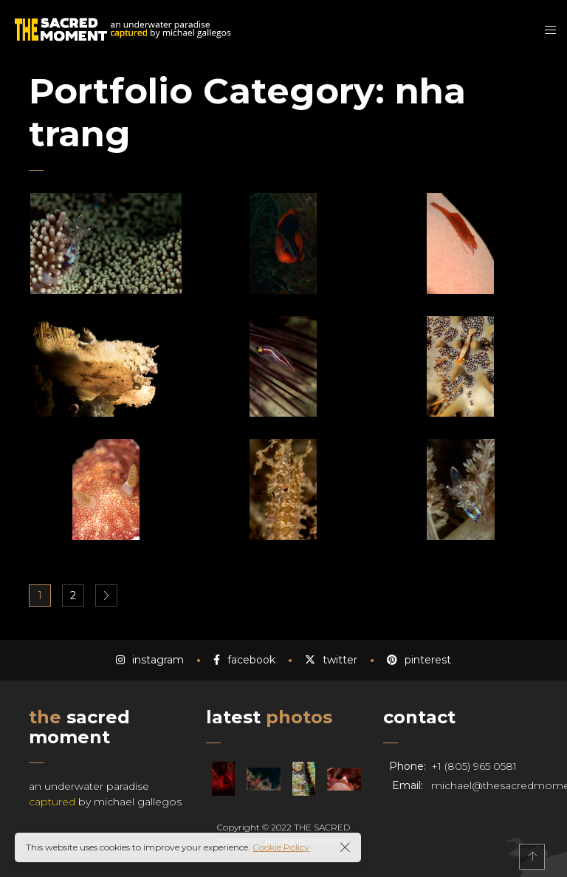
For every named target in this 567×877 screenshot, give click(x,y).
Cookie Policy (280, 847)
